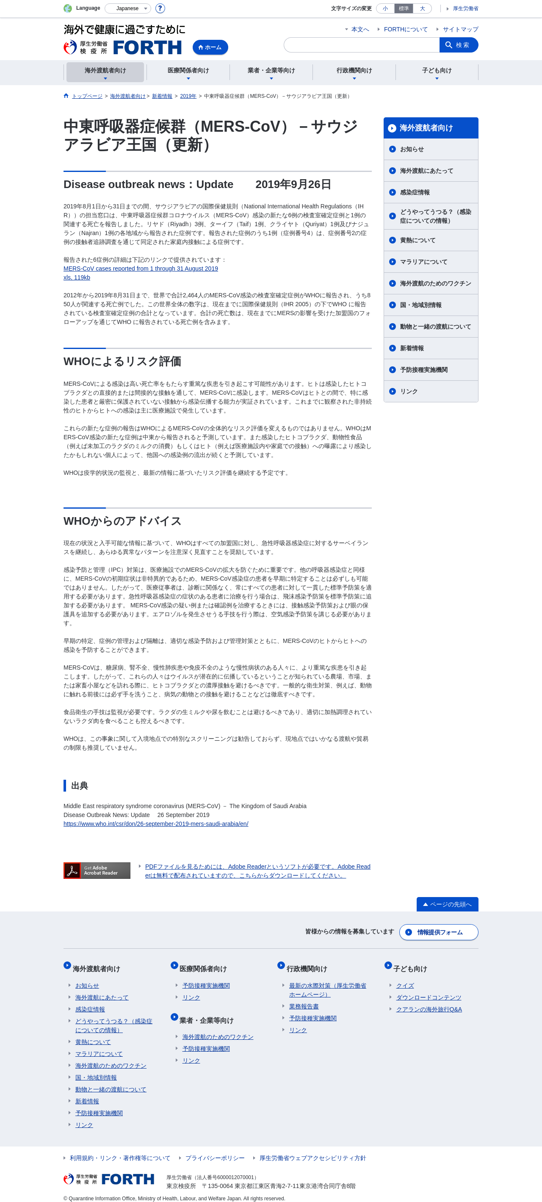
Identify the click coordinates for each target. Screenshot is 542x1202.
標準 (404, 8)
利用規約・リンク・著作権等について (120, 1150)
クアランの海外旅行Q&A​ (429, 1001)
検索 (463, 45)
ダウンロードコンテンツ (429, 989)
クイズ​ (405, 978)
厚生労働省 (465, 8)
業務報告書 (304, 998)
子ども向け (413, 963)
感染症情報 (415, 192)
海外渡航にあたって (427, 170)
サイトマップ (460, 29)
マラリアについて (424, 261)
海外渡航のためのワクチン (435, 283)
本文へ (360, 29)
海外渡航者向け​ (426, 128)
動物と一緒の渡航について (435, 326)
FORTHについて (406, 29)
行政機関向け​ (309, 963)
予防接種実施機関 (424, 369)
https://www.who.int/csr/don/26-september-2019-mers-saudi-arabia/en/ (156, 823)
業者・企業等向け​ (210, 1009)
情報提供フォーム (440, 930)
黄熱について (418, 240)
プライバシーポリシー (215, 1150)
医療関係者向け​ (206, 963)
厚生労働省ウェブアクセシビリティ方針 (313, 1150)
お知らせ (412, 149)
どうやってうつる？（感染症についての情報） (435, 216)
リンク (409, 391)
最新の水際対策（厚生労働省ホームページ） (327, 982)
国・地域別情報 (421, 305)
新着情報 (412, 348)
